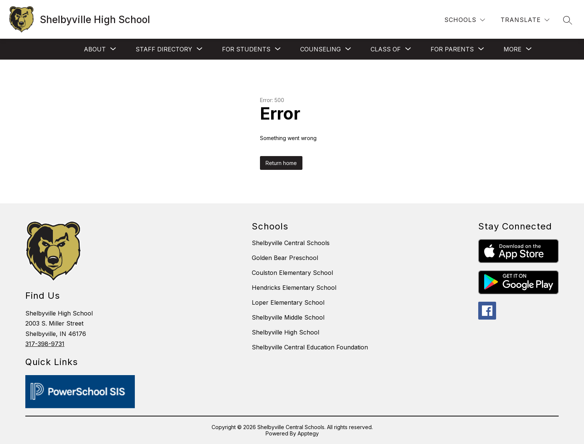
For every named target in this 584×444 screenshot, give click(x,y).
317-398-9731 (44, 344)
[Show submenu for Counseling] (320, 49)
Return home (281, 163)
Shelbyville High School (285, 332)
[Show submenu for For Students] (246, 49)
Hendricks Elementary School (294, 287)
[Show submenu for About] (95, 49)
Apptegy (308, 433)
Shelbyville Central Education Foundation (310, 347)
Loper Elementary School (288, 302)
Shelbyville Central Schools (291, 243)
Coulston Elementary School (292, 272)
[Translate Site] (525, 20)
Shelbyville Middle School (288, 317)
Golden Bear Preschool (285, 257)
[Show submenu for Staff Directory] (164, 49)
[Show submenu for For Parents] (452, 49)
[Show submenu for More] (512, 49)
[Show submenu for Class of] (386, 49)
